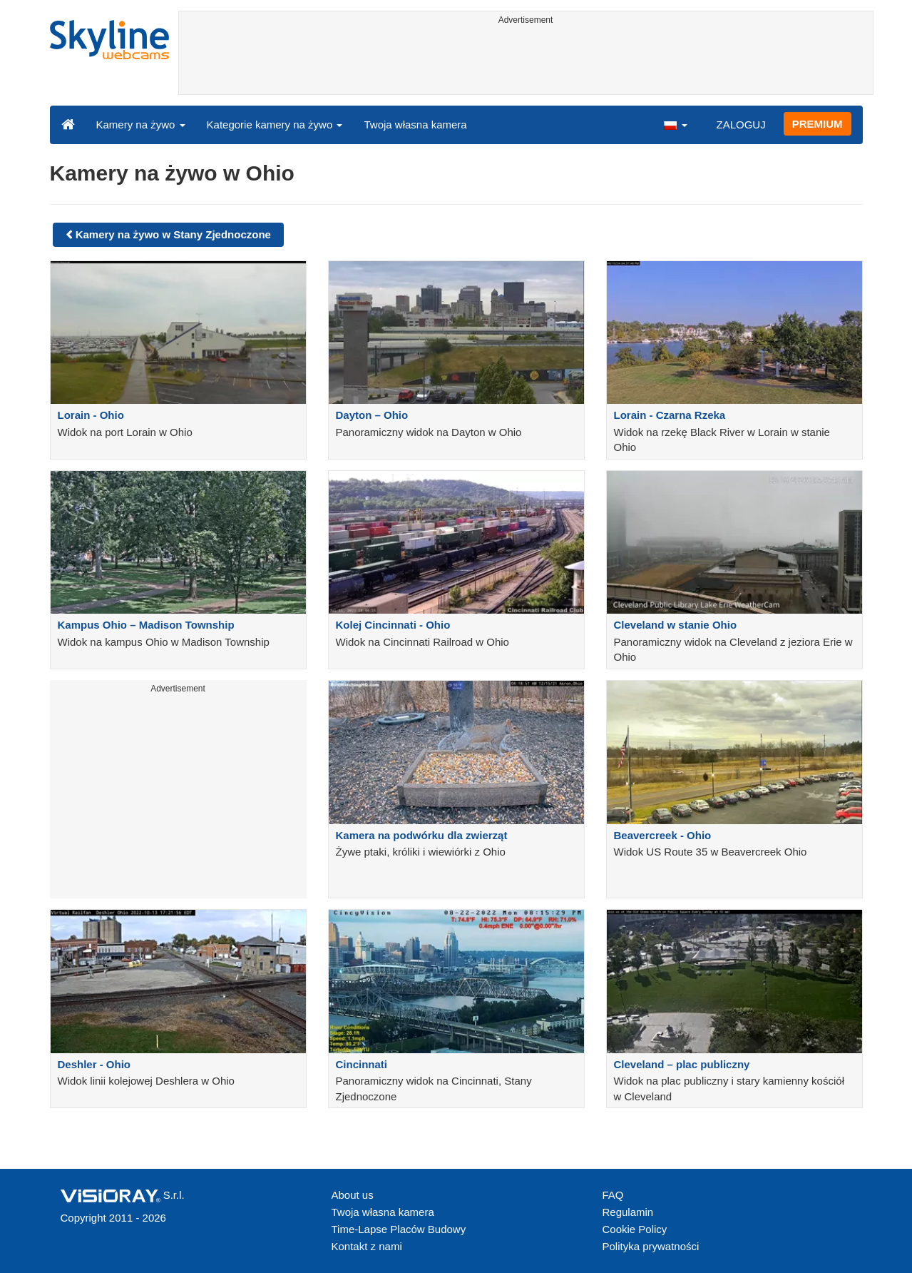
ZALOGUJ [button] (740, 124)
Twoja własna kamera (415, 124)
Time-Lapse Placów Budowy (399, 1229)
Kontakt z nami (367, 1246)
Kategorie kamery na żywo (275, 124)
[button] (675, 124)
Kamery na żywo (140, 124)
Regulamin (628, 1212)
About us (353, 1195)
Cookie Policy (635, 1229)
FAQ (613, 1195)
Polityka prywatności (651, 1246)
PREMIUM (817, 124)
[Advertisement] (526, 62)
